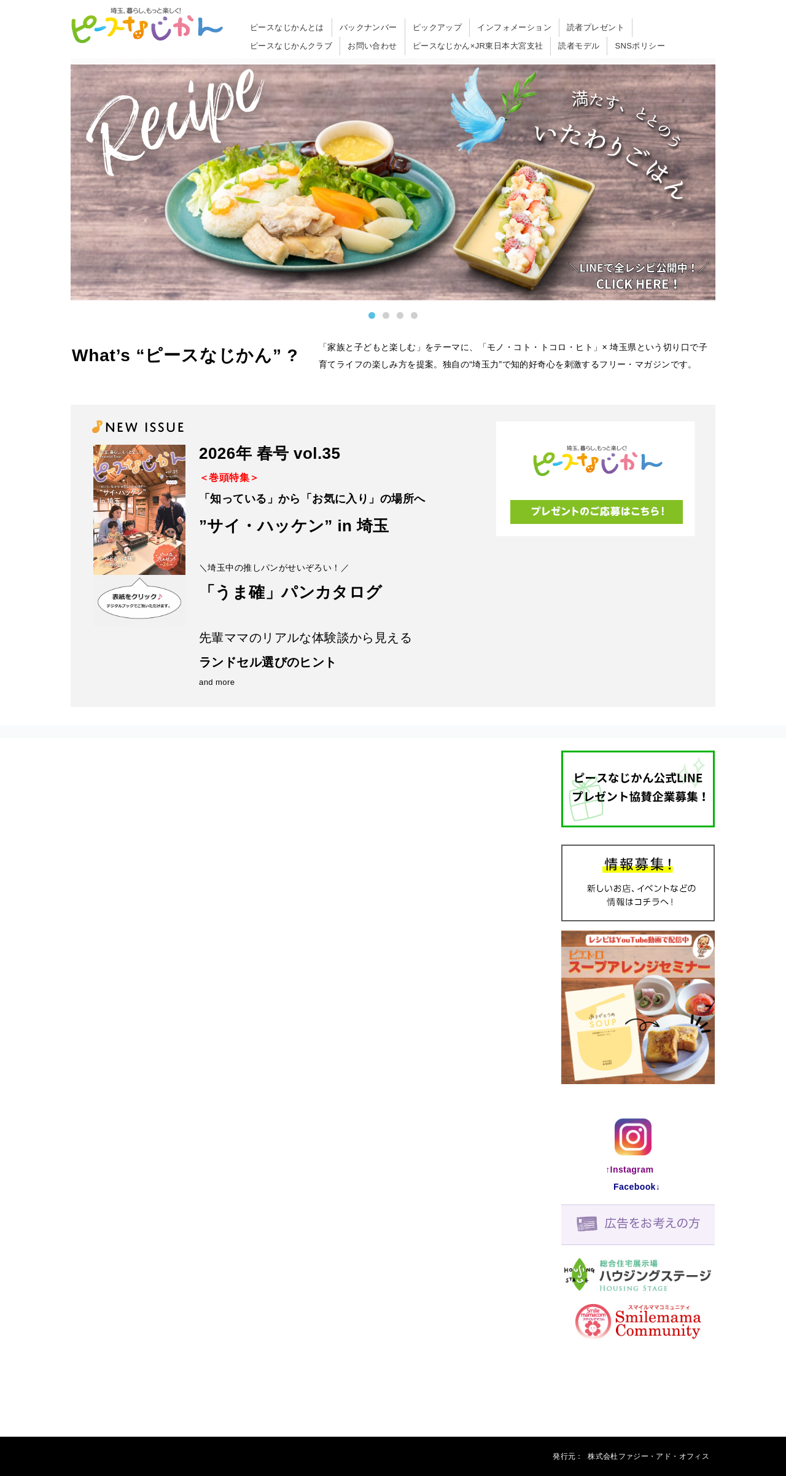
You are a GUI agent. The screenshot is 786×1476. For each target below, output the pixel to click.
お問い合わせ (372, 45)
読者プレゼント (596, 27)
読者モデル (578, 45)
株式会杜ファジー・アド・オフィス (648, 1456)
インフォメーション (514, 27)
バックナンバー (368, 27)
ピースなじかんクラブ (291, 45)
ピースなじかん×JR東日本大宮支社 (478, 45)
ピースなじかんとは (287, 27)
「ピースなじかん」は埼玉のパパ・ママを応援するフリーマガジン (147, 26)
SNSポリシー (640, 45)
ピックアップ (437, 27)
